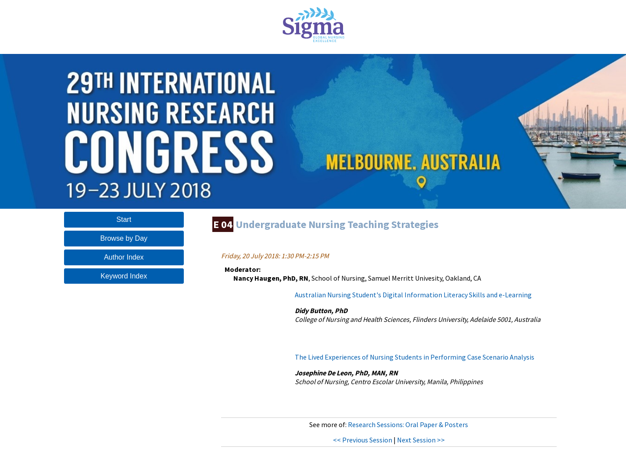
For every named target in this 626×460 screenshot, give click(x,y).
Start (123, 219)
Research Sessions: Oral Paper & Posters (408, 424)
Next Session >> (421, 439)
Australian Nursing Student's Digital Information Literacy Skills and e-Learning (413, 294)
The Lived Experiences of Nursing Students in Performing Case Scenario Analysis (414, 357)
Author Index (124, 257)
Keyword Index (123, 276)
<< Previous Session (362, 439)
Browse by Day (123, 238)
